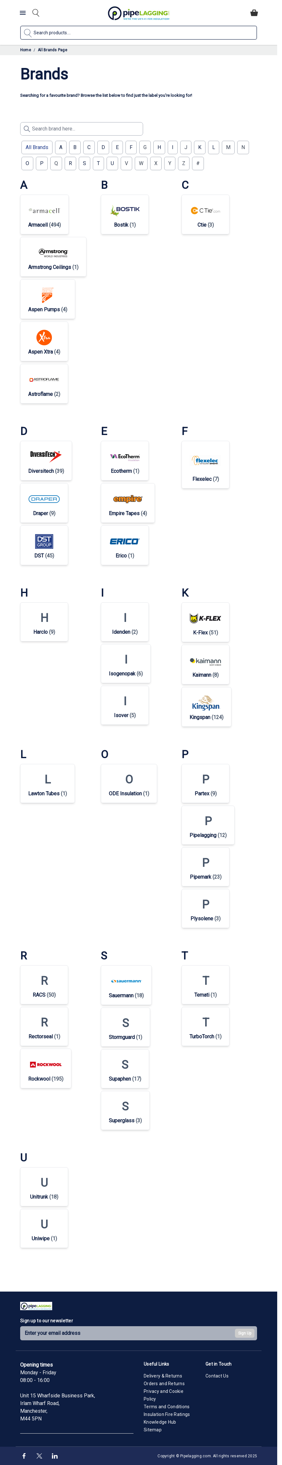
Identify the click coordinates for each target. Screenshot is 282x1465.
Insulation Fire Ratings (167, 1414)
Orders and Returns (164, 1383)
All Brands (37, 147)
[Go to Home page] (139, 13)
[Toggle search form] (36, 13)
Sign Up (244, 1333)
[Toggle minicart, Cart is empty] (254, 13)
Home (25, 50)
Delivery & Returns (163, 1375)
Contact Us (217, 1375)
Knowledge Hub (160, 1422)
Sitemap (153, 1429)
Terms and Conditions (167, 1406)
